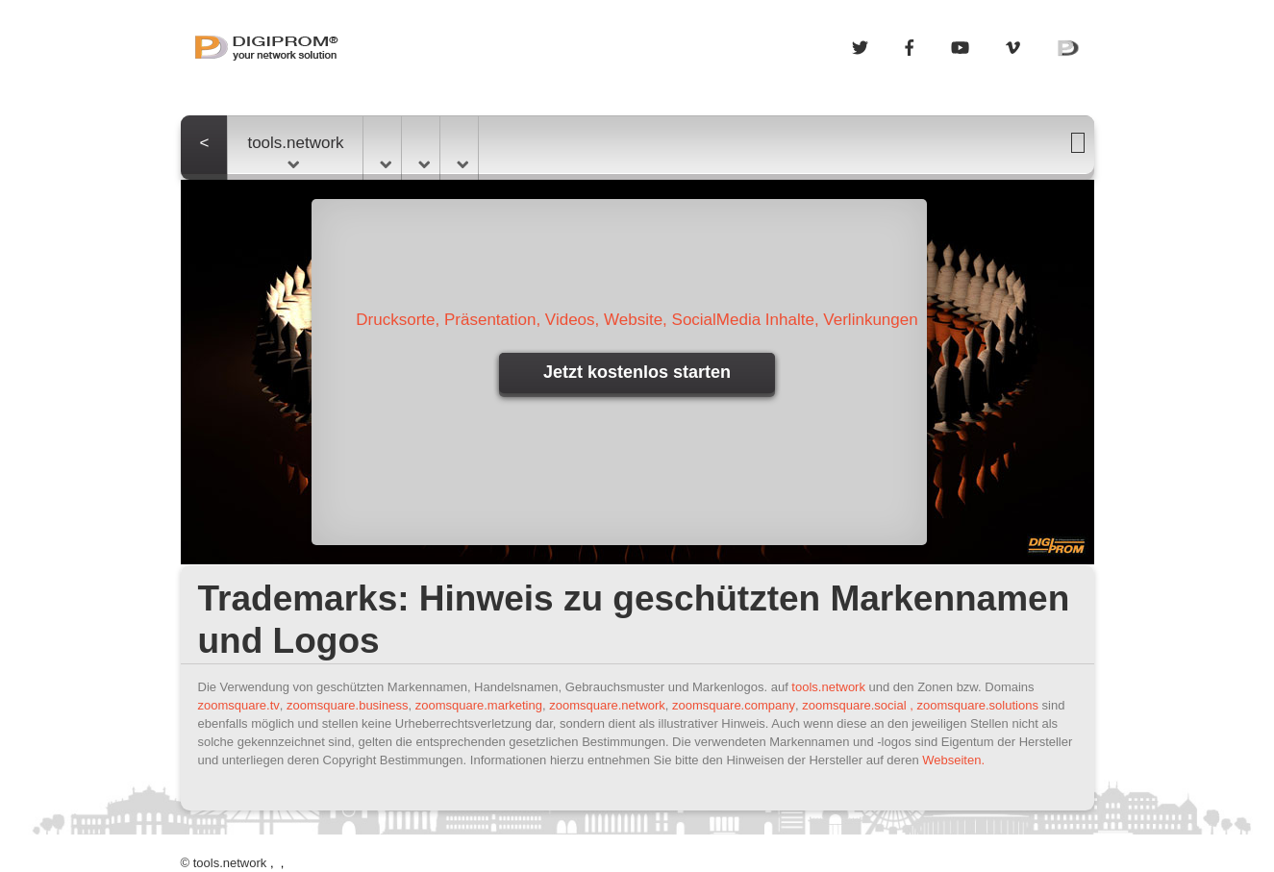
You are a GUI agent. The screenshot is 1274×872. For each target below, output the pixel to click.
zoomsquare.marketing (478, 705)
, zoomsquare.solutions (974, 705)
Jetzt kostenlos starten (637, 372)
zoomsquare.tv (239, 705)
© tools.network (224, 863)
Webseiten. (953, 760)
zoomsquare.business (347, 705)
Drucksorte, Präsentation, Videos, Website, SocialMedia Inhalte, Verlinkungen (636, 320)
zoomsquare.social (854, 705)
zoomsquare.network (607, 705)
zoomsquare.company (733, 705)
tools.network (295, 151)
